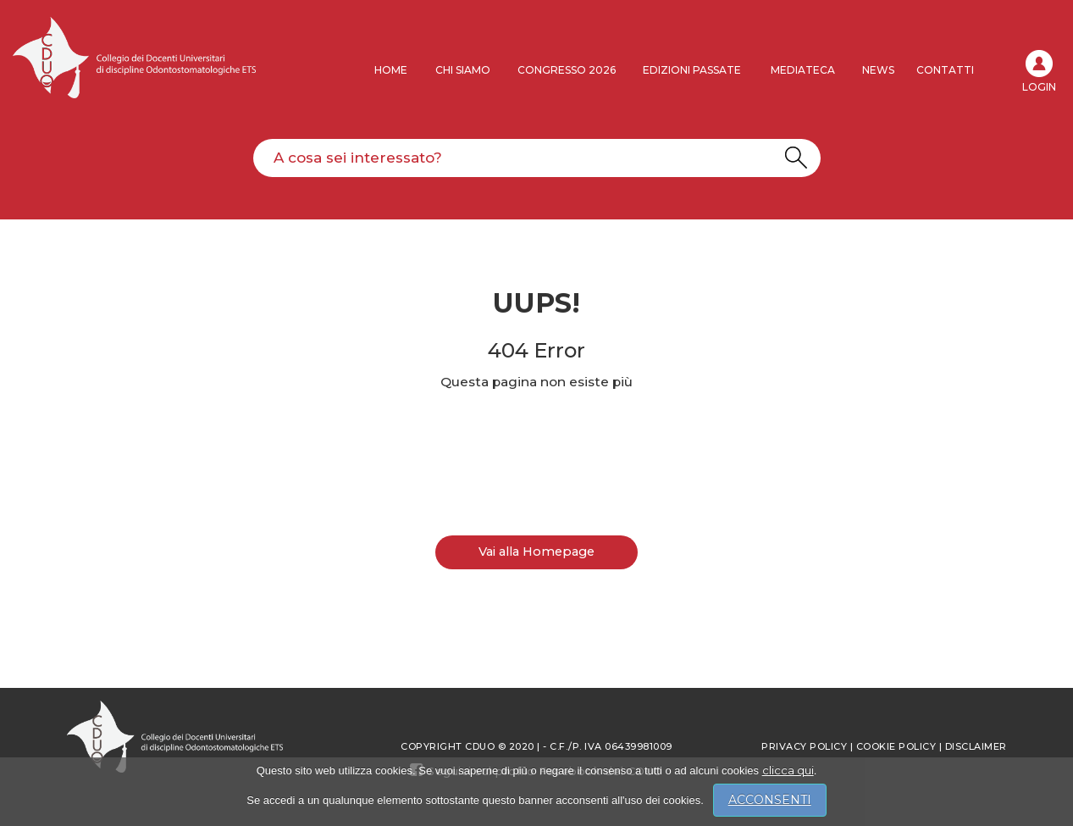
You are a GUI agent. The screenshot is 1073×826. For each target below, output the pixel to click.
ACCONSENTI (769, 799)
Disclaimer (976, 746)
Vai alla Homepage (536, 551)
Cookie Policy (896, 746)
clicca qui (788, 770)
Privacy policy (804, 746)
